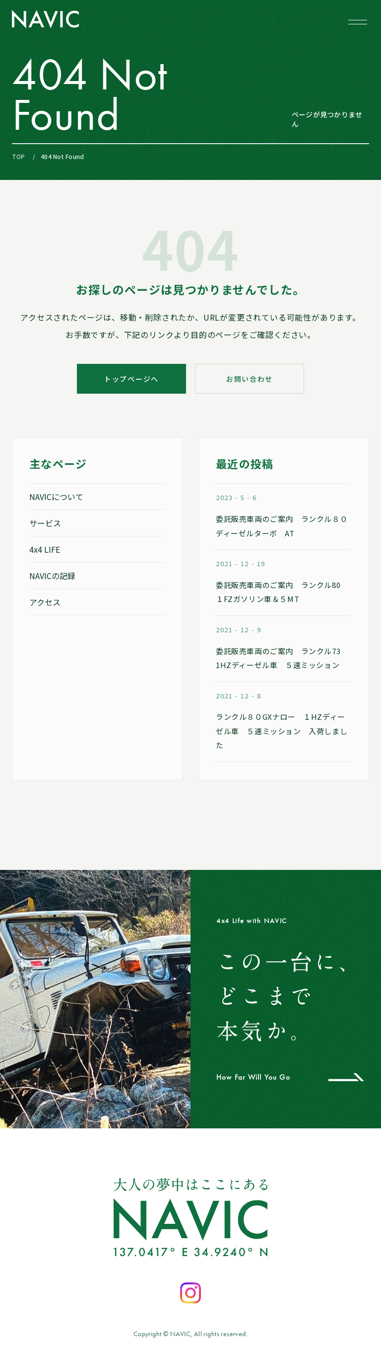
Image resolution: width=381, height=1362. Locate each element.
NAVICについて (56, 497)
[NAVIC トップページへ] (45, 19)
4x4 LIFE (44, 549)
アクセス (45, 602)
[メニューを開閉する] (357, 22)
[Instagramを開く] (190, 1292)
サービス (45, 523)
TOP (18, 156)
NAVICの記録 (52, 576)
